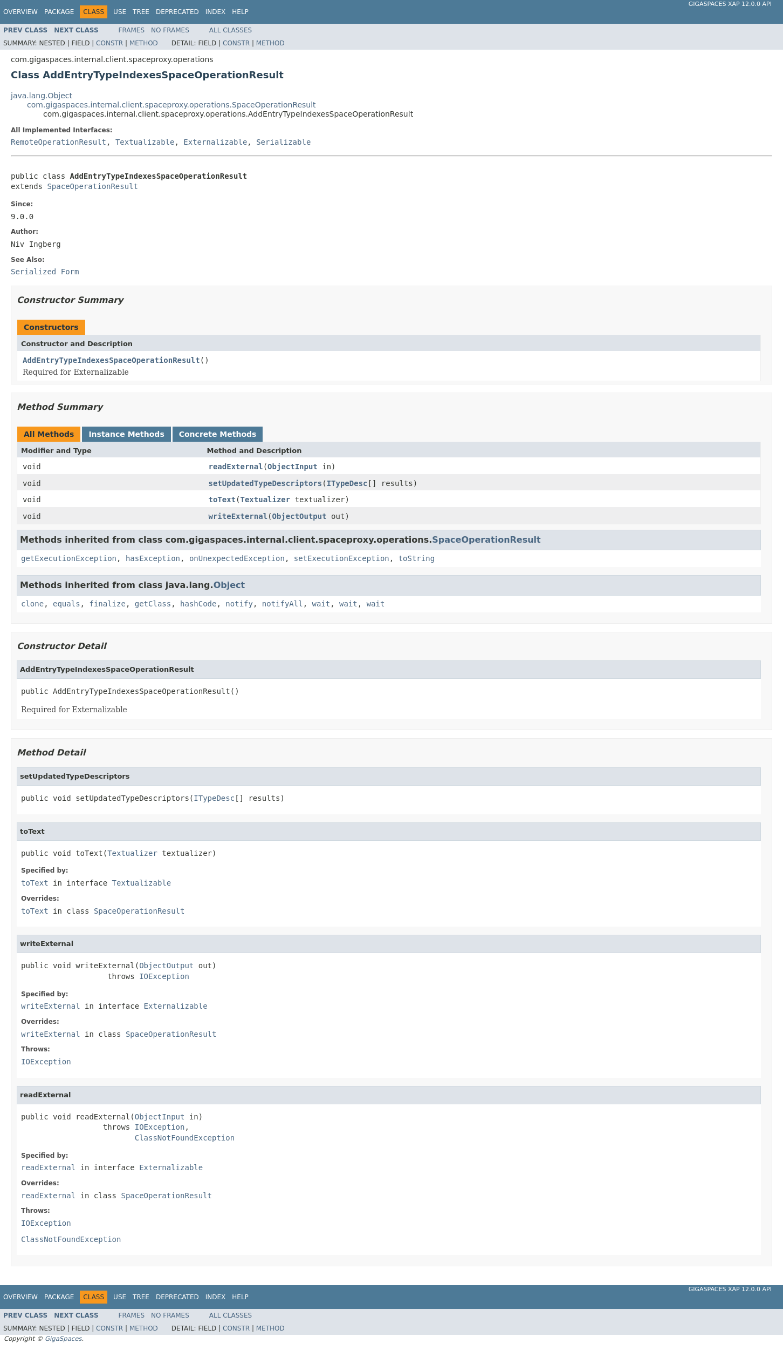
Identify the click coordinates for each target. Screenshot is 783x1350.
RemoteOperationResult (58, 142)
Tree (141, 12)
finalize (107, 603)
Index (215, 12)
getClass (153, 603)
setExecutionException (341, 558)
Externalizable (215, 142)
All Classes (230, 30)
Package (59, 12)
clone (32, 603)
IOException (164, 976)
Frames (132, 30)
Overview (20, 12)
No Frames (170, 30)
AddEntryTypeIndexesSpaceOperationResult (111, 360)
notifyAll (282, 603)
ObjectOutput (299, 516)
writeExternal (238, 516)
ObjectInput (292, 466)
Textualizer (266, 499)
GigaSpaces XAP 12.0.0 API (730, 4)
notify (239, 603)
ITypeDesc (347, 483)
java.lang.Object (41, 95)
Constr (109, 43)
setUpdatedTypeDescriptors (265, 483)
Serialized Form (45, 271)
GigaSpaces (63, 1338)
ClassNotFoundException (185, 1137)
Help (240, 12)
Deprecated (177, 12)
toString (417, 558)
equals (66, 603)
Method (143, 43)
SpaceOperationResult (92, 186)
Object (229, 585)
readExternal (236, 466)
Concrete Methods (218, 434)
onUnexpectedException (237, 558)
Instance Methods (126, 434)
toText (222, 499)
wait (321, 603)
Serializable (283, 142)
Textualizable (145, 142)
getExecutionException (68, 558)
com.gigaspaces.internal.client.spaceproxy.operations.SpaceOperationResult (171, 104)
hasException (153, 558)
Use (119, 12)
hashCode (198, 603)
